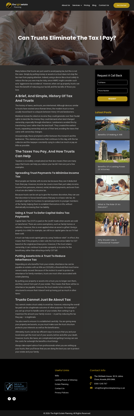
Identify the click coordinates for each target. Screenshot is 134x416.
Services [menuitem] (76, 5)
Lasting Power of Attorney (66, 380)
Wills (57, 376)
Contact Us (60, 388)
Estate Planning (61, 384)
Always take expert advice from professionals (35, 345)
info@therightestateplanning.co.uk (110, 388)
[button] (81, 5)
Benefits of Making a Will (110, 134)
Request (112, 99)
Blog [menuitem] (94, 5)
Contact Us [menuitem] (104, 5)
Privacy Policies (62, 392)
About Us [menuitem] (66, 5)
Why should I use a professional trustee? (108, 241)
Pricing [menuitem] (87, 5)
